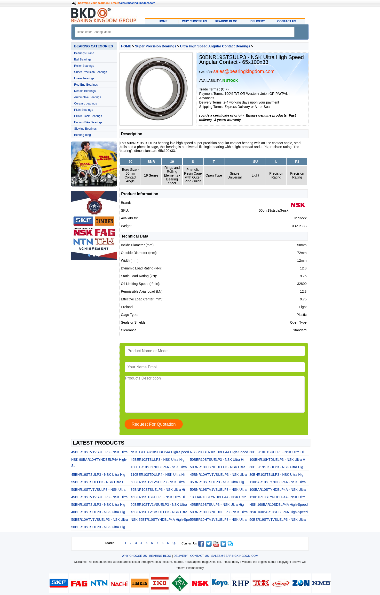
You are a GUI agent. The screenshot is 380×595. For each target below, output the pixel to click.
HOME (126, 46)
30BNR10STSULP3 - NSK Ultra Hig (276, 474)
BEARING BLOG (160, 556)
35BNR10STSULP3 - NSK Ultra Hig (217, 482)
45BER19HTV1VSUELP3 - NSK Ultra (159, 512)
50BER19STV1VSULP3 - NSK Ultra (158, 482)
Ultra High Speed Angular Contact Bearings (215, 46)
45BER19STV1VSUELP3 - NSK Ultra (99, 497)
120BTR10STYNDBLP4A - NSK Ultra (277, 497)
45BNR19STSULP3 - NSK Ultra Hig (98, 474)
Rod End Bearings (86, 84)
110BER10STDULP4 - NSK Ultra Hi (158, 474)
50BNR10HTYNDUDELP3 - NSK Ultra (219, 512)
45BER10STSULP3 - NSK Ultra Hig (157, 459)
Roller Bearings (84, 65)
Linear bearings (84, 78)
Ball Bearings (82, 59)
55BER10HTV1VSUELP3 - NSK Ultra (218, 519)
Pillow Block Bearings (88, 116)
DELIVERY (181, 556)
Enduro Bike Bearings (88, 122)
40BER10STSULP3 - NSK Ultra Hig (98, 512)
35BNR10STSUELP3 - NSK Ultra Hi (158, 489)
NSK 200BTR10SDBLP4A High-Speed (219, 452)
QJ (174, 543)
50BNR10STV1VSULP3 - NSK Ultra (98, 489)
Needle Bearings (85, 91)
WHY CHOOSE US (134, 556)
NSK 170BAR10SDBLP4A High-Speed (160, 452)
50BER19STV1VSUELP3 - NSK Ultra (277, 519)
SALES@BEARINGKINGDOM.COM (234, 556)
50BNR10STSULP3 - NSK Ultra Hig (98, 504)
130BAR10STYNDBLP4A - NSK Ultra (218, 497)
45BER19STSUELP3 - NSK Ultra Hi (158, 497)
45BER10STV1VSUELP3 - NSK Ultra (99, 452)
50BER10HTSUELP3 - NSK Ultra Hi (276, 452)
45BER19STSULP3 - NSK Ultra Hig (217, 504)
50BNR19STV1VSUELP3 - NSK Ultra (218, 489)
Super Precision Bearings (90, 72)
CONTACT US (199, 556)
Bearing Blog (82, 135)
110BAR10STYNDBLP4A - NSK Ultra (277, 482)
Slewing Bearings (85, 128)
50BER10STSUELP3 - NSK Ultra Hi (217, 459)
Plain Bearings (83, 110)
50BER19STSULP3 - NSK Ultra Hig (276, 467)
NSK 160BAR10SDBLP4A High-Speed (278, 504)
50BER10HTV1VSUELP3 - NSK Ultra (99, 519)
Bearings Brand (84, 53)
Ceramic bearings (85, 103)
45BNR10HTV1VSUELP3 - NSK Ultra (218, 474)
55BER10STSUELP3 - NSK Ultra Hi (98, 482)
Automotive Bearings (87, 97)
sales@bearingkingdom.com (137, 2)
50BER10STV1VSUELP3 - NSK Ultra (159, 504)
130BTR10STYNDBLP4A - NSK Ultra (159, 467)
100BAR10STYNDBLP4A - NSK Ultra (277, 489)
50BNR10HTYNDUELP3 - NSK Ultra (217, 467)
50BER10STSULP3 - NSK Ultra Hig (98, 527)
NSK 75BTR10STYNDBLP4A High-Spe (160, 519)
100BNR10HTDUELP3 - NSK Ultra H (277, 459)
